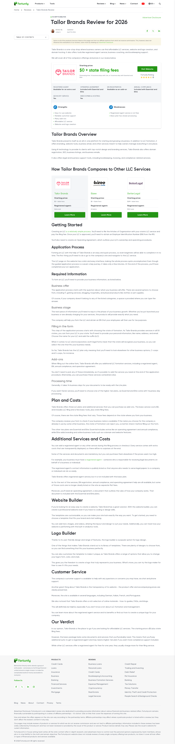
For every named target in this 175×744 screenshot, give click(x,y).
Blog (16, 703)
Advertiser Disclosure (106, 42)
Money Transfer (131, 688)
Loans (53, 668)
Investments (56, 688)
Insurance (55, 672)
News (23, 703)
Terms (58, 703)
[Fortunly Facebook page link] (16, 687)
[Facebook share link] (147, 31)
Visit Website (147, 69)
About (31, 703)
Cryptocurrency (95, 688)
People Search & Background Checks (141, 696)
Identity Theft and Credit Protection (141, 692)
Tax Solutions (130, 684)
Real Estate (94, 692)
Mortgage (55, 692)
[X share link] (153, 31)
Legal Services (95, 696)
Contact (134, 4)
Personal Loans (95, 668)
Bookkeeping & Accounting (100, 676)
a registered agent (93, 460)
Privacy (50, 703)
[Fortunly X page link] (22, 687)
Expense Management (98, 684)
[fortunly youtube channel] (143, 3)
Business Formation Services (101, 680)
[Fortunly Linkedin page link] (28, 687)
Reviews (27, 10)
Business (55, 676)
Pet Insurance (131, 676)
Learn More (70, 215)
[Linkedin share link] (159, 31)
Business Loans (95, 664)
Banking (54, 680)
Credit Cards (57, 664)
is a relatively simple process (78, 232)
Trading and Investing (134, 668)
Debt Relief (130, 672)
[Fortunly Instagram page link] (34, 687)
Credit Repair (130, 664)
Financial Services (59, 684)
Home (16, 10)
